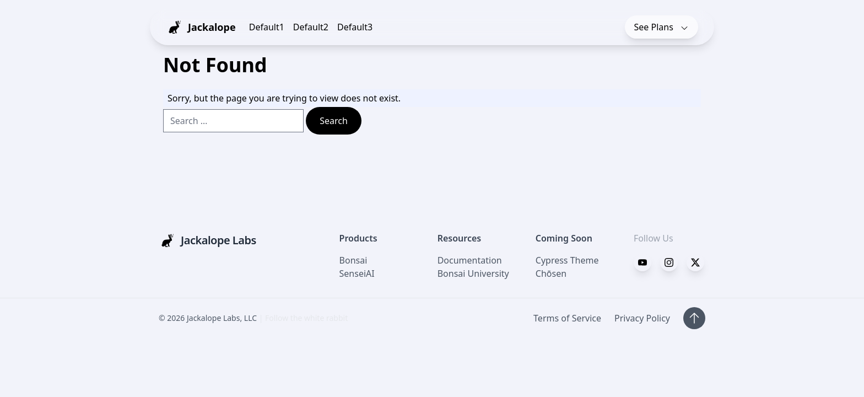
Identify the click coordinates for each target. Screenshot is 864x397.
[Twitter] (669, 262)
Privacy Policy (642, 318)
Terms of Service (567, 318)
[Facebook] (642, 262)
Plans (661, 27)
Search (334, 121)
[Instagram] (695, 262)
